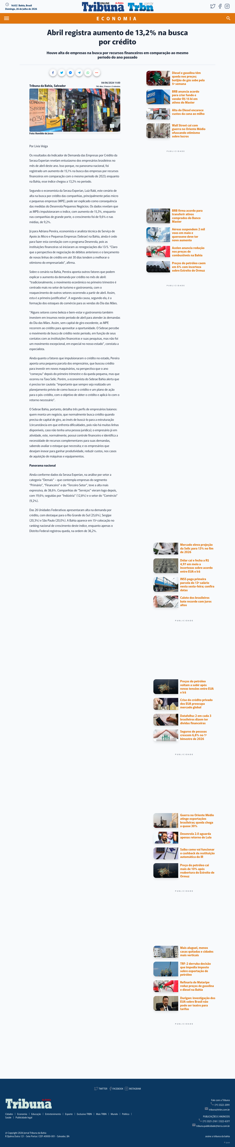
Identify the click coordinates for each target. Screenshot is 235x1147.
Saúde (8, 1117)
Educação (36, 1114)
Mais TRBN (101, 1114)
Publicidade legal (24, 1117)
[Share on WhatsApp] (88, 72)
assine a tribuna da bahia (217, 1136)
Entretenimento (53, 1114)
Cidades (9, 1114)
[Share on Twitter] (61, 72)
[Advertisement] (176, 175)
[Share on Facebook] (53, 72)
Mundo (114, 1114)
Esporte (69, 1114)
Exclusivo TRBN (84, 1114)
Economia (22, 1114)
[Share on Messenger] (70, 72)
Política (125, 1114)
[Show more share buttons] (97, 72)
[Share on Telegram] (79, 72)
